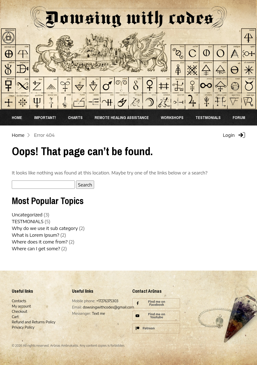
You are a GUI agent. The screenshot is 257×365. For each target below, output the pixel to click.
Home (17, 117)
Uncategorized (27, 214)
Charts (75, 117)
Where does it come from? (40, 242)
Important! (45, 117)
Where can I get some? (36, 248)
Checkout (19, 311)
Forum (239, 117)
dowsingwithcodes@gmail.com (108, 307)
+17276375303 (107, 301)
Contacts (19, 301)
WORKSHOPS (172, 117)
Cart (15, 317)
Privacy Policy (23, 327)
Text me (98, 313)
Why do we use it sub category (45, 228)
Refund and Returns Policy (33, 322)
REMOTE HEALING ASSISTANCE (122, 117)
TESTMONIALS (208, 117)
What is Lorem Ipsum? (35, 235)
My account (21, 306)
